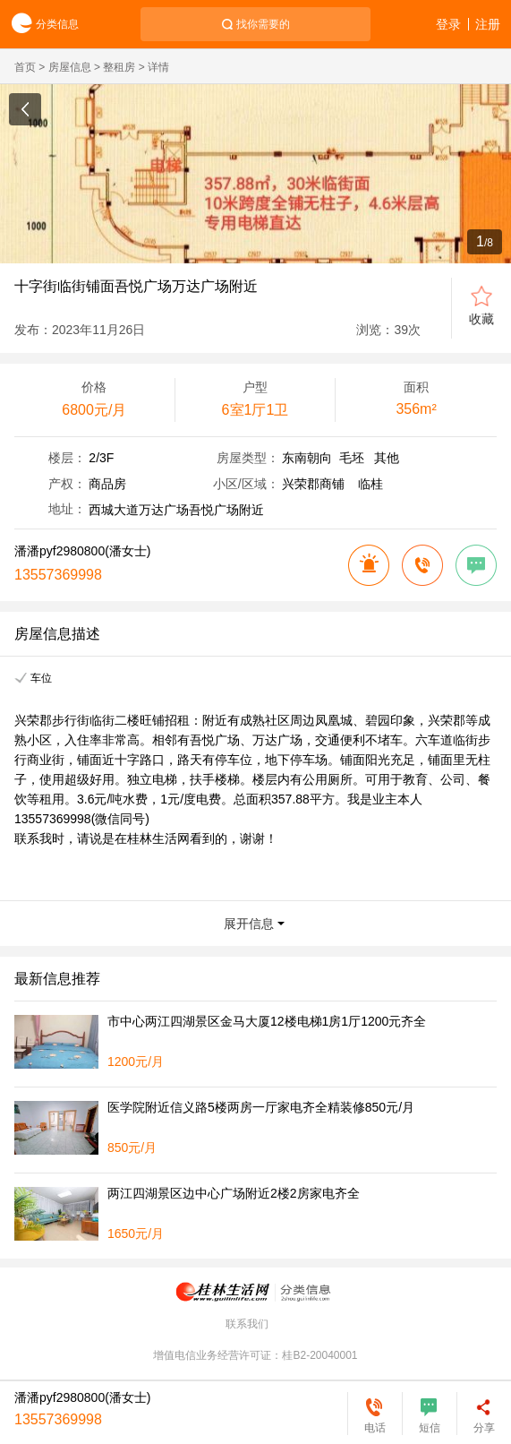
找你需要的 (263, 24)
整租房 (119, 67)
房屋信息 (69, 67)
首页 (25, 67)
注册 (487, 24)
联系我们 (247, 1324)
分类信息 (39, 24)
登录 (448, 24)
